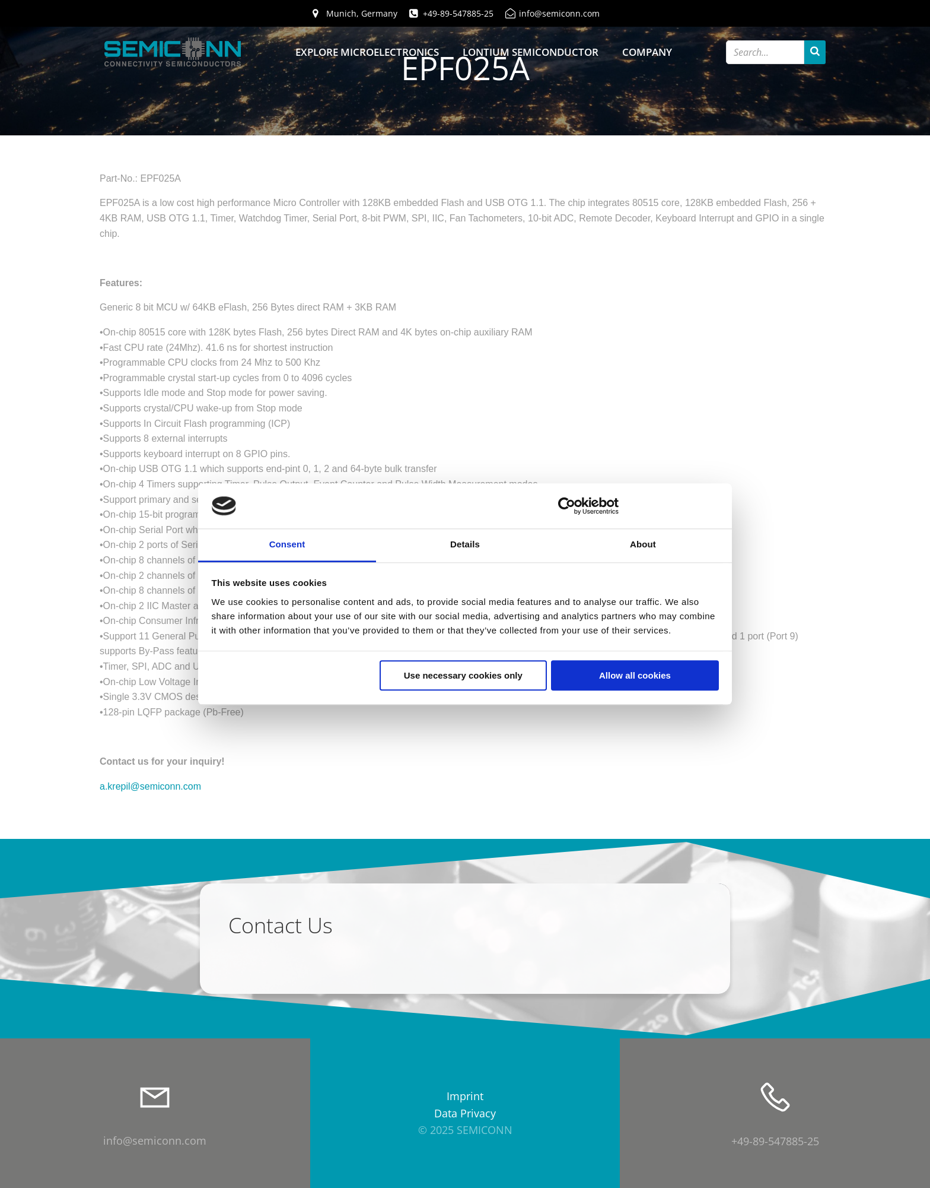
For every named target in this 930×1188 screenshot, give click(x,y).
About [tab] (643, 545)
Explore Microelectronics (367, 52)
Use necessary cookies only (463, 676)
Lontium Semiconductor (530, 52)
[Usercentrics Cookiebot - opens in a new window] (567, 506)
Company (647, 52)
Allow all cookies (635, 676)
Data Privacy (465, 1113)
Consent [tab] (287, 545)
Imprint (465, 1096)
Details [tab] (465, 545)
